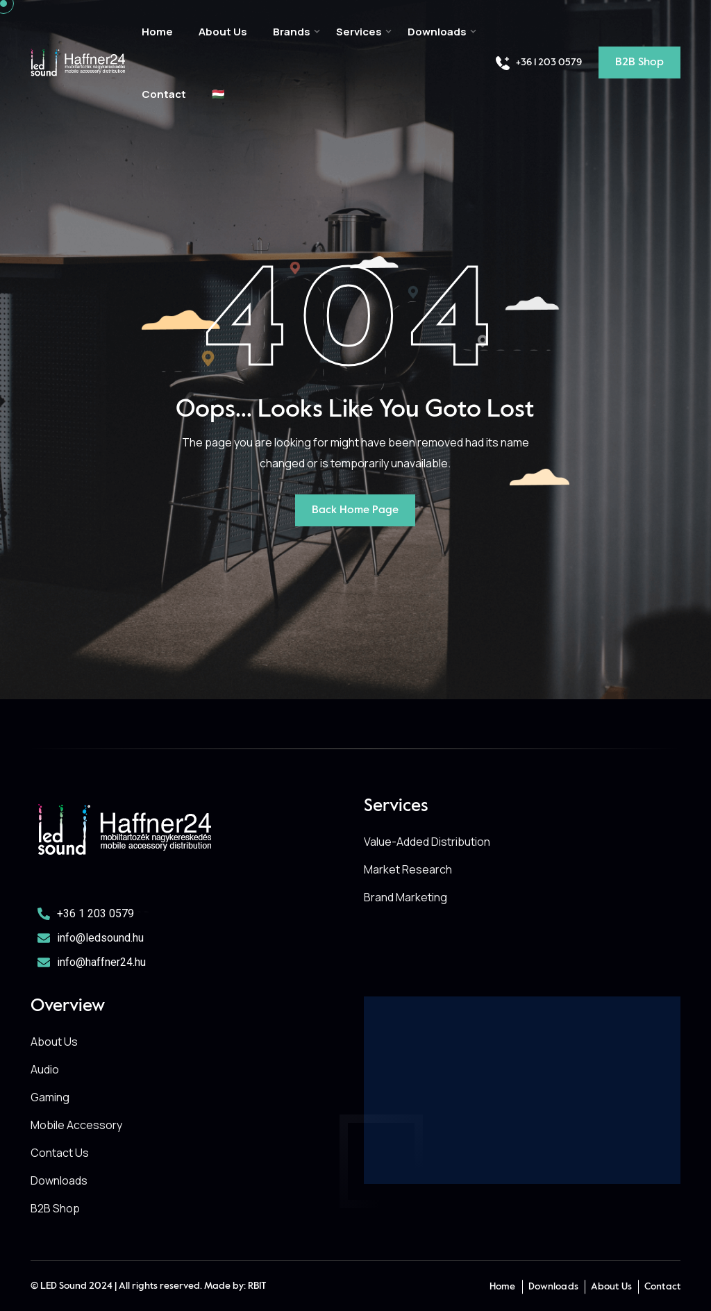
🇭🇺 (218, 94)
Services (359, 32)
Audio (45, 1069)
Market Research (408, 869)
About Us (223, 32)
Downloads (437, 32)
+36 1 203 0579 (538, 63)
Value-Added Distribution (427, 841)
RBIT (257, 1286)
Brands (291, 32)
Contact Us (60, 1152)
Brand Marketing (405, 897)
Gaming (50, 1097)
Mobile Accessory (76, 1125)
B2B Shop (55, 1208)
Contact (164, 94)
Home (157, 32)
